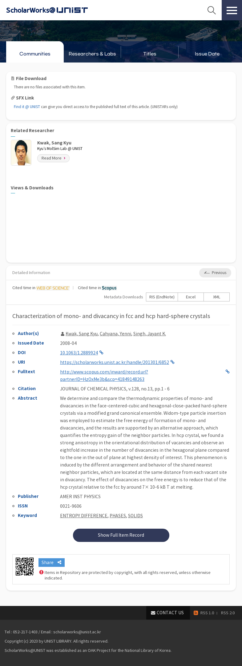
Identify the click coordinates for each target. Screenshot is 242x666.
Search (211, 10)
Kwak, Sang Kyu (82, 334)
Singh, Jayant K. (149, 334)
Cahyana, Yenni (115, 334)
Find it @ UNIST (27, 106)
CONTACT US (170, 613)
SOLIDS (135, 516)
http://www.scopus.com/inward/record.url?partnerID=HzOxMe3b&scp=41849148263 (104, 375)
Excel (191, 297)
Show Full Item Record (121, 535)
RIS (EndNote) (162, 297)
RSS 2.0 (228, 613)
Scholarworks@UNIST (57, 10)
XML (216, 297)
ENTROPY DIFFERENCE (83, 516)
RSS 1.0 (207, 613)
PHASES (118, 516)
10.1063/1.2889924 (79, 353)
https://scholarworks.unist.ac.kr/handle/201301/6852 (114, 362)
